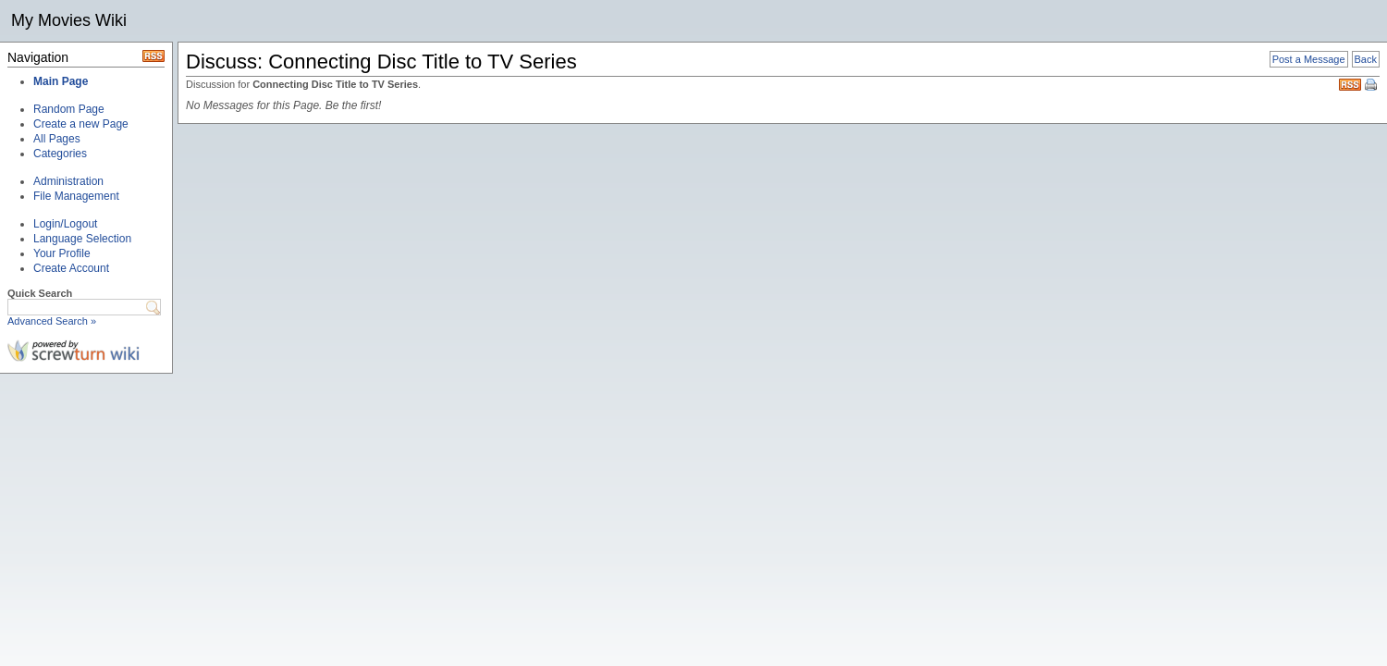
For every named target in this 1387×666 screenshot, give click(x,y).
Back (1366, 59)
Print (1372, 86)
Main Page (60, 81)
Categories (60, 153)
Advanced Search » (51, 321)
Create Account (71, 268)
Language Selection (82, 238)
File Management (76, 196)
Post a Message (1308, 59)
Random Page (68, 109)
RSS (1350, 85)
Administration (68, 181)
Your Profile (62, 253)
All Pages (56, 138)
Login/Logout (65, 223)
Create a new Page (81, 123)
